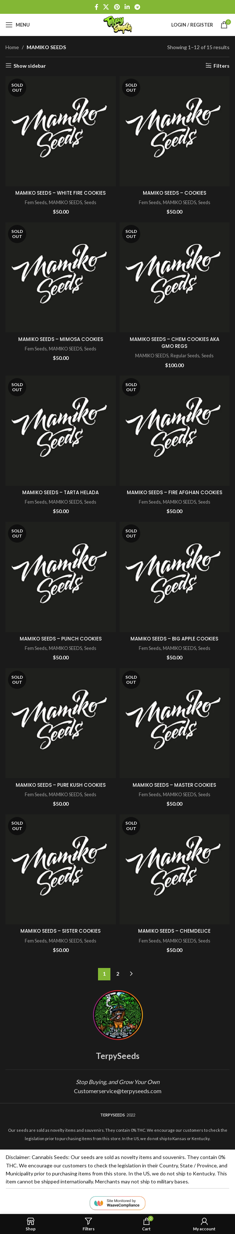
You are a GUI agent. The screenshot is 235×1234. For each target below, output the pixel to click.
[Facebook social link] (96, 6)
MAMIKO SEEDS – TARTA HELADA (60, 492)
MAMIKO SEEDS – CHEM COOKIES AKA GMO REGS (174, 343)
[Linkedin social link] (127, 6)
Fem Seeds (33, 202)
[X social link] (106, 6)
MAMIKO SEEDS (65, 202)
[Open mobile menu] (18, 24)
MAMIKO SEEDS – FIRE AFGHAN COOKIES (174, 492)
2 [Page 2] (117, 974)
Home (12, 47)
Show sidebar (29, 65)
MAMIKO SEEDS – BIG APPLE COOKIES (174, 638)
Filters (222, 65)
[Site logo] (117, 24)
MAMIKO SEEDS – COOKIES (174, 193)
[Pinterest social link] (116, 6)
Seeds (92, 202)
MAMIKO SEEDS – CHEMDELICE (174, 931)
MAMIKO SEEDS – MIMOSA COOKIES (60, 339)
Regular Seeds (186, 355)
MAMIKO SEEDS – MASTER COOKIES (174, 785)
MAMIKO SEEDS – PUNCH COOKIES (60, 638)
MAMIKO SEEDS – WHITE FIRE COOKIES (60, 193)
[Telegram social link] (137, 6)
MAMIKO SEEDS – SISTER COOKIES (60, 931)
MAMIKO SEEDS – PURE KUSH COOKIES (60, 785)
